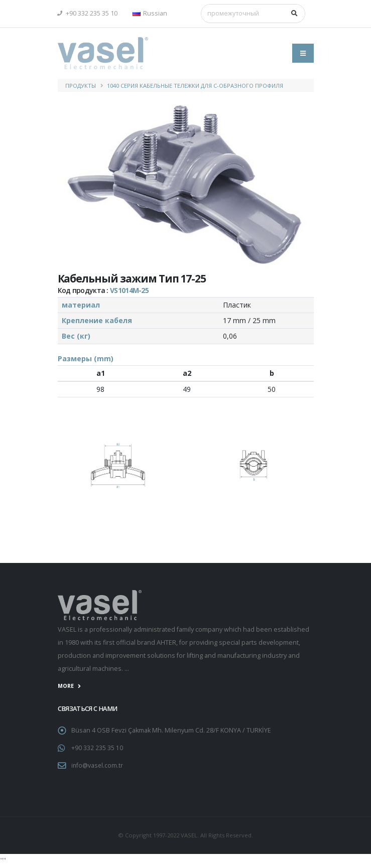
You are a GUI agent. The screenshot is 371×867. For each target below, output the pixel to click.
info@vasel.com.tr (98, 765)
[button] (152, 14)
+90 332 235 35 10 (87, 13)
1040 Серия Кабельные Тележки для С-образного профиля (195, 85)
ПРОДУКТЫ (80, 85)
